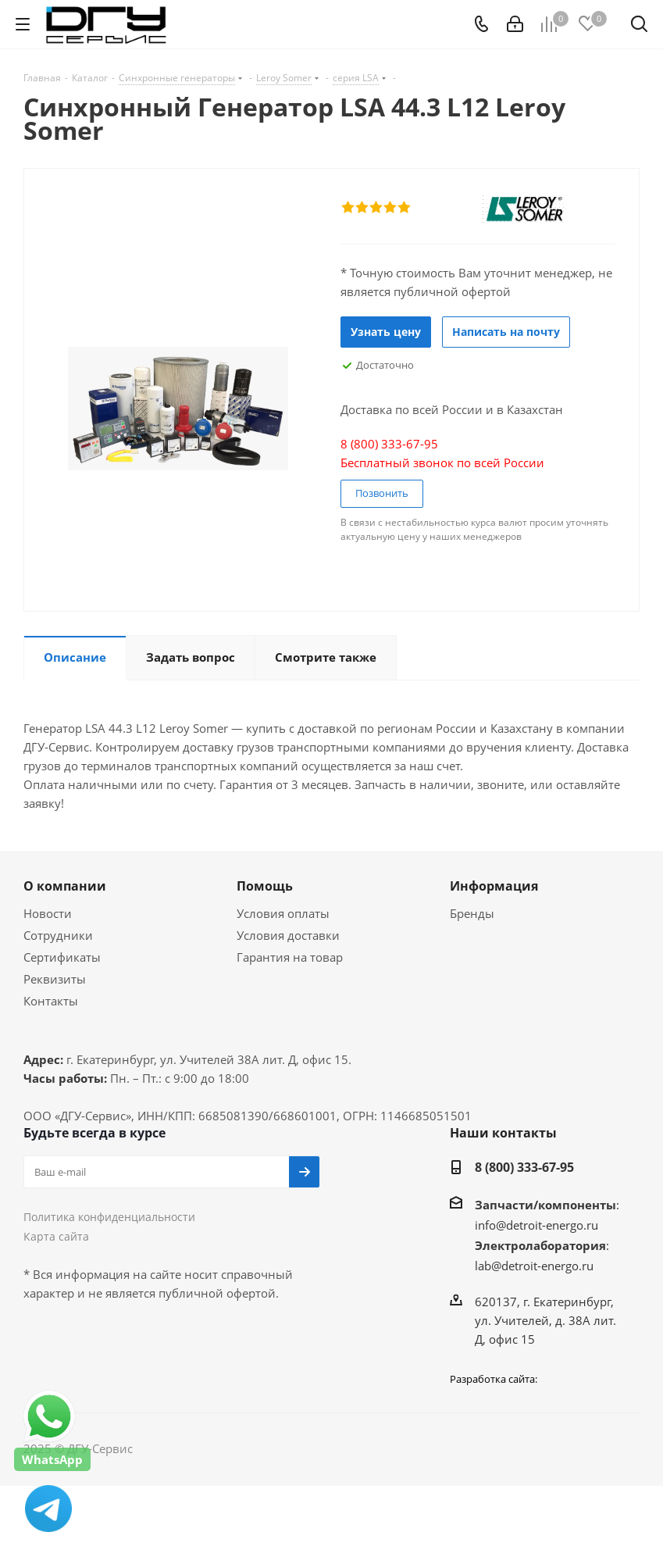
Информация (494, 886)
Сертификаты (62, 957)
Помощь (265, 886)
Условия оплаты (283, 913)
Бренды (472, 913)
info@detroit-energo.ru (536, 1225)
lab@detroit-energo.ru (534, 1265)
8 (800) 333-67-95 (524, 1167)
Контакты (50, 1001)
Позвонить (381, 493)
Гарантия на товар (290, 957)
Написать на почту (506, 331)
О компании (64, 886)
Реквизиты (54, 979)
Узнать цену (386, 331)
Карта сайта (56, 1236)
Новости (47, 913)
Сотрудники (58, 935)
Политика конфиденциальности (109, 1216)
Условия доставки (288, 935)
